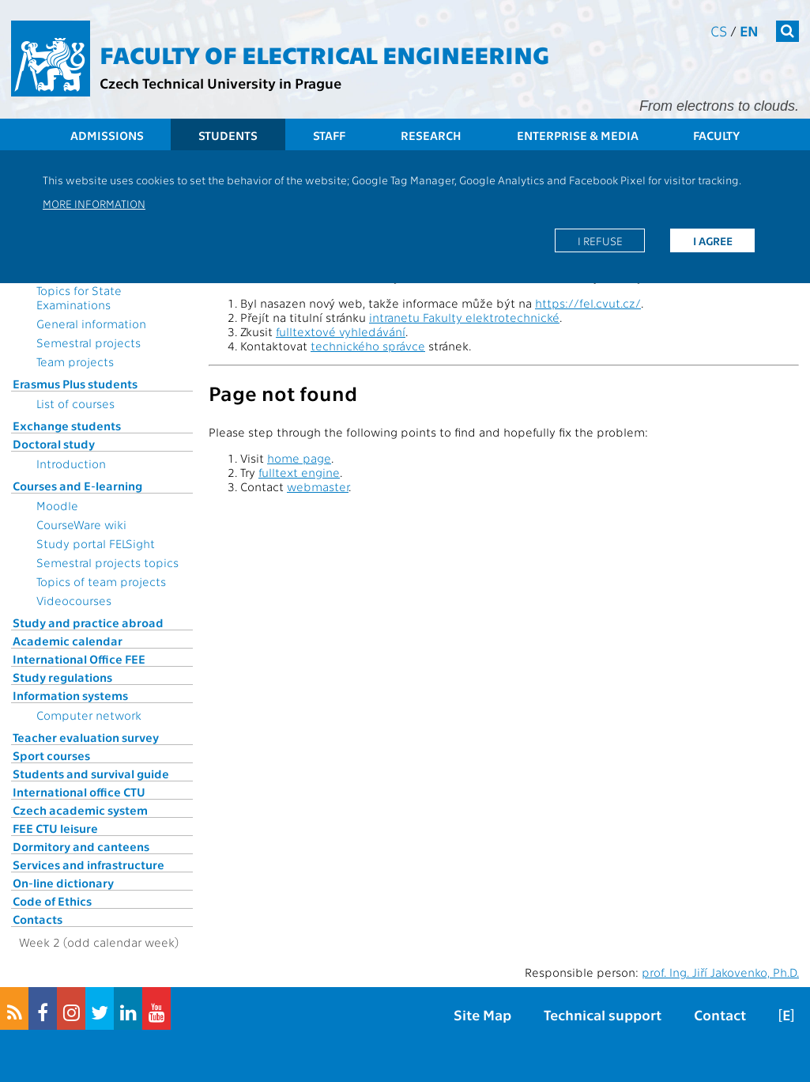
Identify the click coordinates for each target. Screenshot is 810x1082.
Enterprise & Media (578, 135)
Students (228, 135)
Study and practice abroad (88, 622)
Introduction (71, 463)
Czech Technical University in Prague (220, 82)
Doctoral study (54, 444)
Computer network (88, 715)
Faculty (716, 135)
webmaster (317, 486)
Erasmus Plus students (75, 383)
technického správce (368, 346)
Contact (720, 1014)
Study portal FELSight (95, 543)
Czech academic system (80, 810)
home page (299, 458)
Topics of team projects (101, 581)
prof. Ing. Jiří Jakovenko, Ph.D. (720, 972)
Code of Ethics (52, 901)
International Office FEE (79, 659)
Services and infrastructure (88, 864)
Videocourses (73, 600)
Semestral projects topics (107, 562)
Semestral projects (88, 342)
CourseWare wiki (81, 524)
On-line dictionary (63, 883)
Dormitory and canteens (81, 846)
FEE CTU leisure (55, 828)
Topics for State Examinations (79, 297)
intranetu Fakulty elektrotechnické (464, 317)
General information (91, 323)
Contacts (37, 919)
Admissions (107, 135)
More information (94, 203)
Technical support (602, 1014)
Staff (329, 135)
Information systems (70, 695)
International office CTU (79, 792)
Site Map (482, 1014)
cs (718, 30)
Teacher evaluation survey (86, 737)
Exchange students (67, 425)
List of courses (75, 403)
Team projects (75, 361)
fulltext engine (299, 472)
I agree (713, 240)
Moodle (57, 505)
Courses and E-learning (77, 486)
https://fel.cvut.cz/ (588, 303)
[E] (786, 1014)
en (749, 30)
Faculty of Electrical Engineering (324, 54)
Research (431, 135)
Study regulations (62, 677)
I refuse (600, 240)
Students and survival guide (91, 773)
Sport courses (51, 755)
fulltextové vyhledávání (340, 331)
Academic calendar (67, 641)
